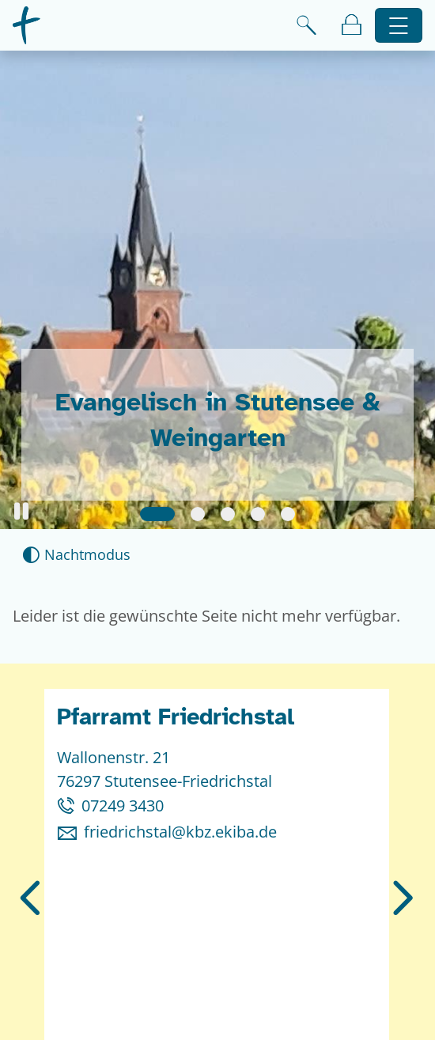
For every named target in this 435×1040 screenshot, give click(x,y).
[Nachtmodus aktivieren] (76, 555)
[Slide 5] (288, 514)
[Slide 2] (198, 514)
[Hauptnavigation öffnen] (399, 25)
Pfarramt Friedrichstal (175, 717)
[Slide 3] (228, 514)
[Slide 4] (258, 514)
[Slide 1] (157, 514)
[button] (21, 511)
